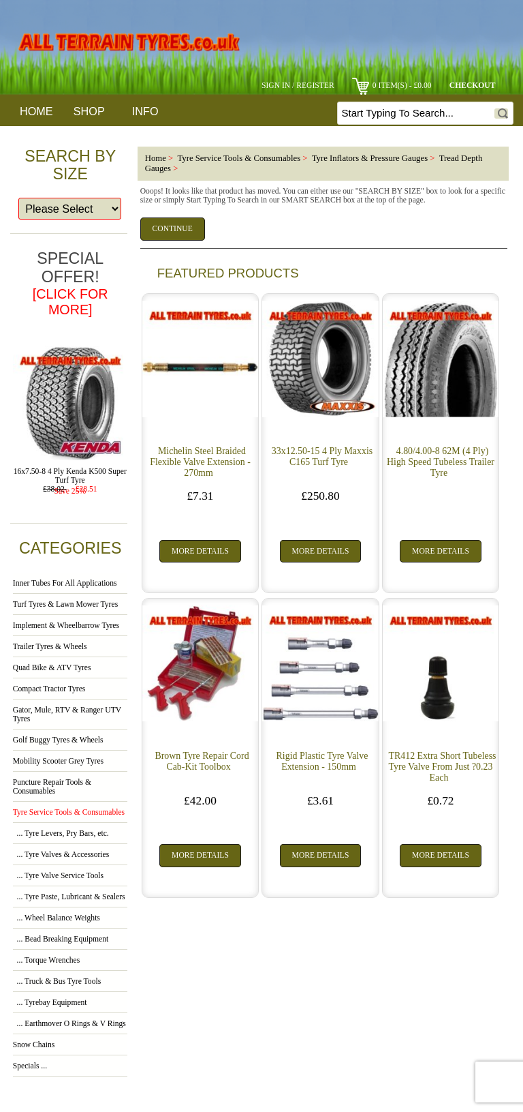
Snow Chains (34, 1044)
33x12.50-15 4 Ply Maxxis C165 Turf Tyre (322, 456)
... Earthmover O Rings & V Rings (69, 1023)
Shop (89, 111)
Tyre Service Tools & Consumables (238, 158)
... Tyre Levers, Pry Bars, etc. (61, 833)
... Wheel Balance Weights (56, 918)
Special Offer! (70, 283)
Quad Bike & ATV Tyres (52, 667)
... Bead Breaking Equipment (60, 939)
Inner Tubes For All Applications (65, 583)
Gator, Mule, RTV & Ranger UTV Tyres (67, 714)
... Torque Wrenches (46, 960)
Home (36, 111)
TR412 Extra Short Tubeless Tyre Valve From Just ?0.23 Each (442, 767)
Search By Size (70, 165)
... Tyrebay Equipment (50, 1002)
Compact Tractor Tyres (49, 689)
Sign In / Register (298, 85)
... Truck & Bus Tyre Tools (57, 981)
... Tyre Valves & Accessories (61, 854)
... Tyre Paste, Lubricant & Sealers (69, 896)
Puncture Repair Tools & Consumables (52, 787)
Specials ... (30, 1066)
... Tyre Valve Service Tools (58, 875)
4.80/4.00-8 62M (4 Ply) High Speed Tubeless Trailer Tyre (440, 462)
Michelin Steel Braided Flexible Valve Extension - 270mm (200, 462)
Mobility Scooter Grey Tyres (58, 761)
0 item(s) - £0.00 (392, 85)
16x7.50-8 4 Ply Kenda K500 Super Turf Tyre (70, 472)
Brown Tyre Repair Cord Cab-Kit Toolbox (202, 761)
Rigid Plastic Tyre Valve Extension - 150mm (322, 761)
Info (145, 111)
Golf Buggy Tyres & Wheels (58, 740)
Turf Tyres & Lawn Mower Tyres (65, 604)
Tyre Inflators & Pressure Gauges (370, 158)
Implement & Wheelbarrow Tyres (66, 625)
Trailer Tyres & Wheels (50, 646)
